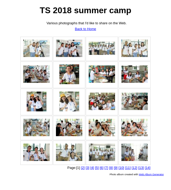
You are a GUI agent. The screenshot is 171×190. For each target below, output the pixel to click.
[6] (101, 168)
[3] (87, 168)
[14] (147, 168)
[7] (106, 168)
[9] (115, 168)
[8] (111, 168)
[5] (97, 168)
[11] (128, 168)
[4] (92, 168)
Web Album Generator (151, 174)
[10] (121, 168)
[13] (141, 168)
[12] (134, 168)
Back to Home (85, 29)
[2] (83, 168)
